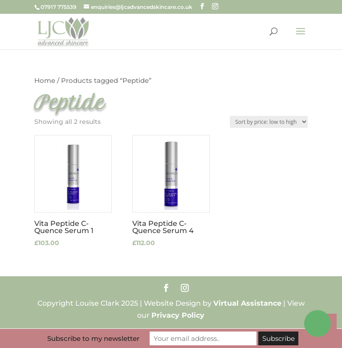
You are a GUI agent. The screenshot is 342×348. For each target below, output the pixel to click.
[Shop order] (269, 122)
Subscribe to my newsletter (93, 338)
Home (44, 81)
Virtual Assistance (247, 303)
